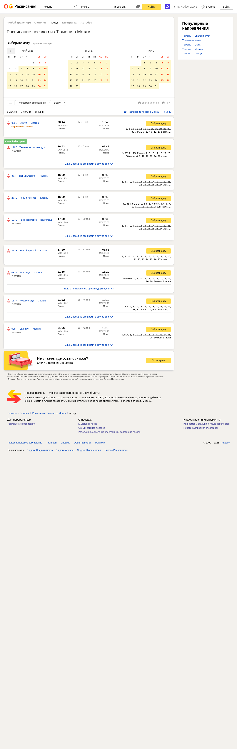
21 (27, 80)
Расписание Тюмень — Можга (49, 413)
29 (33, 86)
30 (39, 86)
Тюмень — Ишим (191, 40)
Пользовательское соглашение (24, 443)
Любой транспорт (19, 22)
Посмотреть (158, 361)
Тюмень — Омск (191, 44)
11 (9, 74)
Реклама (100, 443)
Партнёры (51, 443)
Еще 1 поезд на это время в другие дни (89, 164)
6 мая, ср (12, 112)
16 (39, 74)
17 (45, 74)
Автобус (86, 22)
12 (15, 74)
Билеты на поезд (87, 424)
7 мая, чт (26, 112)
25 (9, 86)
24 (45, 80)
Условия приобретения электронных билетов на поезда (109, 432)
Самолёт (40, 22)
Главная (11, 413)
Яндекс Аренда (65, 450)
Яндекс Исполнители (116, 450)
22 (33, 80)
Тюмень (61, 129)
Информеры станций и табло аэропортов (206, 424)
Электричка (69, 22)
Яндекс (225, 443)
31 (45, 86)
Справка (65, 443)
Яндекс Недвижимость (40, 450)
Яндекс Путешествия (89, 450)
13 (21, 74)
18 (9, 80)
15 (33, 74)
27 (21, 86)
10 (45, 68)
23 (39, 80)
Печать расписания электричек (200, 428)
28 (27, 86)
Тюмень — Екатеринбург (196, 35)
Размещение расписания (21, 424)
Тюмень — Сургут (192, 53)
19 (15, 80)
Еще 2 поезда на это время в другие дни (89, 289)
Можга (106, 129)
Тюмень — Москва (192, 49)
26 (15, 86)
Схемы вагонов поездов (91, 428)
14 (27, 74)
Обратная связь (83, 443)
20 (21, 80)
